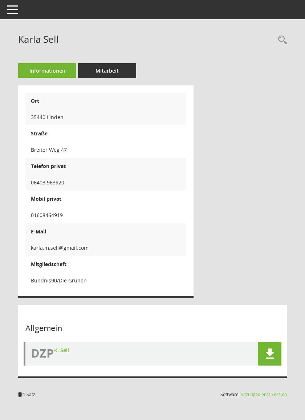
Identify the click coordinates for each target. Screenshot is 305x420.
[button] (269, 354)
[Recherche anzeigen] (280, 40)
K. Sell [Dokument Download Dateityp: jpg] (61, 350)
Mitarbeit (107, 70)
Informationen (47, 70)
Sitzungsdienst (264, 394)
